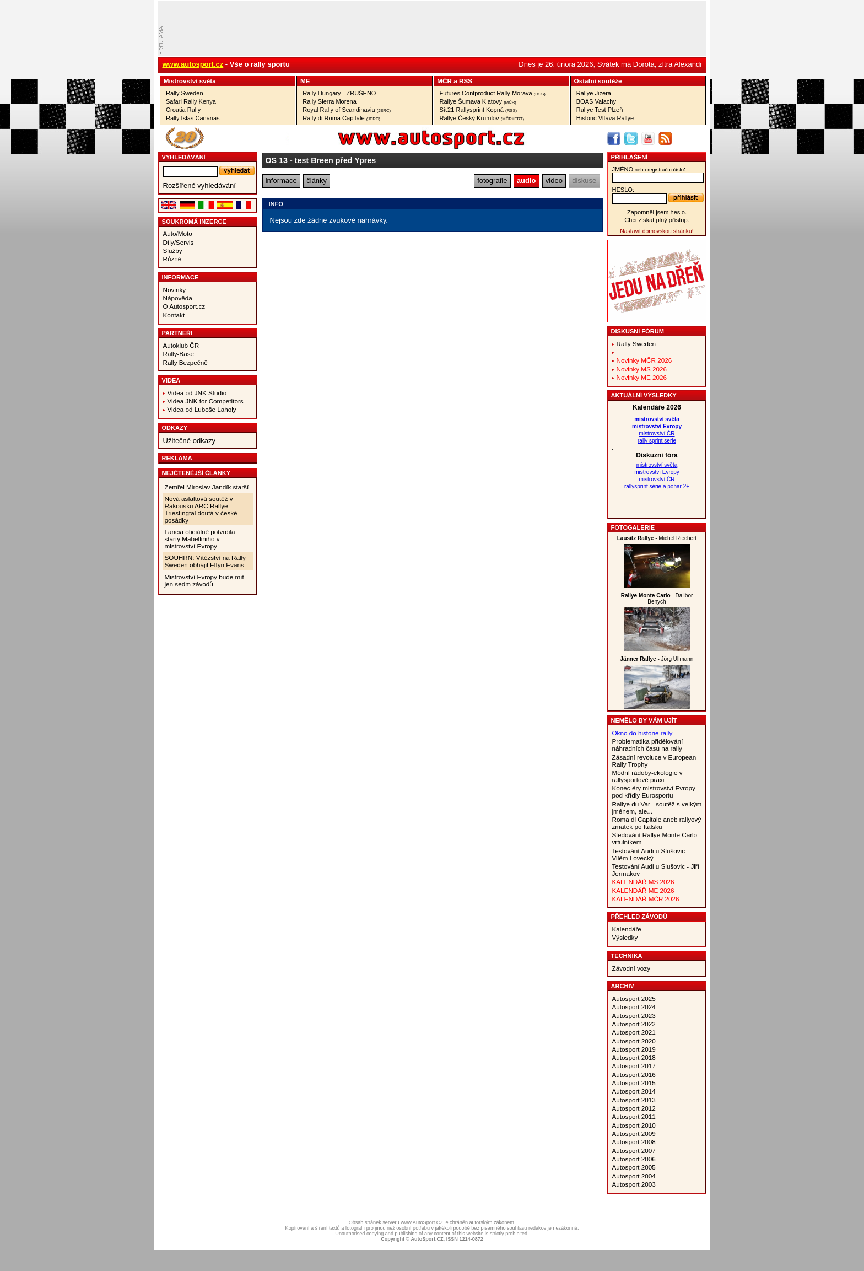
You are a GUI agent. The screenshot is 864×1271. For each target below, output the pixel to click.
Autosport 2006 (634, 1158)
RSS (465, 80)
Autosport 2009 (634, 1133)
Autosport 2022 (634, 1023)
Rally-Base (179, 353)
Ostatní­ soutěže (598, 80)
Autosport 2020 (634, 1040)
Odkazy (175, 427)
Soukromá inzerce (194, 221)
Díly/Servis (178, 242)
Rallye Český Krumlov (482, 118)
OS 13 (277, 160)
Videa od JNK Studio (197, 392)
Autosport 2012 (634, 1108)
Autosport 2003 (634, 1184)
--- (620, 352)
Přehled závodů (639, 916)
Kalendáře (626, 929)
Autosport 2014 (634, 1091)
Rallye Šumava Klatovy (478, 101)
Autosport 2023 (634, 1015)
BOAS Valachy (596, 101)
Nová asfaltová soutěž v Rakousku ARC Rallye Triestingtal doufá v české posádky (201, 509)
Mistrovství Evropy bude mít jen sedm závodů (204, 580)
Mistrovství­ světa (190, 80)
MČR (444, 80)
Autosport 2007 (634, 1150)
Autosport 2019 (634, 1049)
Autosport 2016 (634, 1074)
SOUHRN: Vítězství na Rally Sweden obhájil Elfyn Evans (205, 561)
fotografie (492, 180)
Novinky (174, 289)
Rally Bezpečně (185, 362)
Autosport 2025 (634, 998)
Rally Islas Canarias (193, 118)
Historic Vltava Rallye (605, 118)
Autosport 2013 (634, 1099)
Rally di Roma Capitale (341, 118)
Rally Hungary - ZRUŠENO (339, 93)
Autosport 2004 (634, 1176)
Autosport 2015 (634, 1082)
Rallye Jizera (593, 93)
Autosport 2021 (634, 1032)
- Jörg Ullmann (657, 659)
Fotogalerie (633, 527)
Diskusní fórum (637, 331)
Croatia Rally (183, 109)
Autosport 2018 (634, 1057)
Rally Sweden (184, 93)
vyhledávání (184, 157)
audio (526, 180)
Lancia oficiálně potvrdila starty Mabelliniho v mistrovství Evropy (200, 539)
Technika (626, 955)
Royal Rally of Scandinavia (347, 109)
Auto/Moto (177, 233)
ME (305, 80)
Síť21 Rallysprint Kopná (478, 109)
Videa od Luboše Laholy (202, 409)
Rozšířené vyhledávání (199, 185)
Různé (172, 258)
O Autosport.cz (184, 306)
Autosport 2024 (634, 1006)
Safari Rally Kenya (191, 101)
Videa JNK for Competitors (206, 401)
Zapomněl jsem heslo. (657, 212)
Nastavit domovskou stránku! (656, 231)
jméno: (648, 169)
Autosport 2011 (634, 1116)
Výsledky (625, 937)
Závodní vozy (631, 968)
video (554, 180)
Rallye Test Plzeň (599, 109)
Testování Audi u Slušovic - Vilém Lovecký (650, 854)
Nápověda (177, 297)
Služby (172, 250)
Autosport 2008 (634, 1141)
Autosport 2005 (634, 1167)
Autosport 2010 (634, 1125)
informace (281, 180)
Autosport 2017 (634, 1065)
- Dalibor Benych (657, 599)
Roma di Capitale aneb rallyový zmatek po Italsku (656, 823)
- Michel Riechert (657, 538)
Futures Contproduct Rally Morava (493, 93)
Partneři (177, 333)
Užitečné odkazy (189, 441)
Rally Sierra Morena (330, 101)
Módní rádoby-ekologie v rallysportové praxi (647, 776)
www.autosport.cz (193, 64)
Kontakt (174, 315)
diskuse (584, 180)
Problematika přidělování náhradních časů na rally (647, 744)
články (316, 180)
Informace (180, 277)
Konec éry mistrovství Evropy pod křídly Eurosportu (653, 791)
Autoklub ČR (181, 345)
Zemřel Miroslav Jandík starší (207, 487)
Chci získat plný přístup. (656, 220)
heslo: (623, 189)
